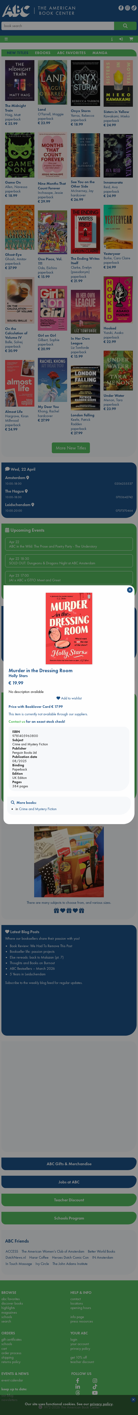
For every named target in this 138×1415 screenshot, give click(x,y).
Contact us (17, 721)
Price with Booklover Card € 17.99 (36, 706)
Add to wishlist (69, 698)
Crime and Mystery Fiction (38, 808)
